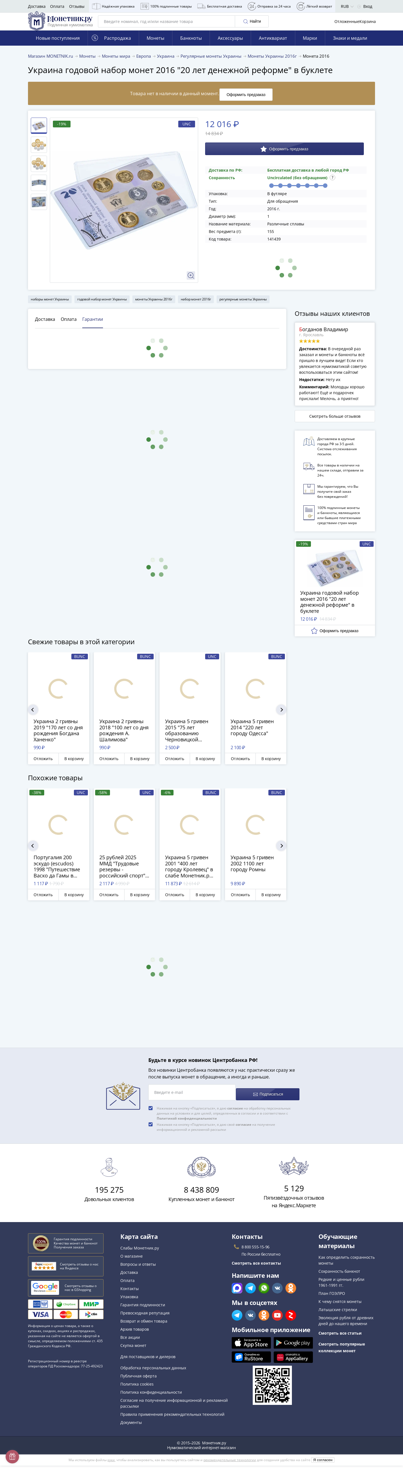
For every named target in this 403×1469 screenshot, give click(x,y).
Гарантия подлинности (142, 1308)
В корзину (74, 766)
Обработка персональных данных (153, 1371)
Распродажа (111, 48)
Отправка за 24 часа (269, 6)
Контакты (129, 1292)
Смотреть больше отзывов (334, 423)
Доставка (37, 6)
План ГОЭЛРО (331, 1296)
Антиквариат (273, 48)
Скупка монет (133, 1348)
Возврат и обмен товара (143, 1324)
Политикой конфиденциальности (187, 1121)
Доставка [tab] (45, 326)
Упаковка (129, 1300)
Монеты (155, 48)
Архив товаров (134, 1332)
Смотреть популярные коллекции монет (341, 1351)
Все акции (130, 1340)
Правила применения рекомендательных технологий (172, 1417)
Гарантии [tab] (92, 326)
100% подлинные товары (166, 6)
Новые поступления (58, 48)
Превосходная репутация (145, 1316)
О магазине (131, 1259)
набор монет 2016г (196, 306)
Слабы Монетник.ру (139, 1251)
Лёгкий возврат (314, 6)
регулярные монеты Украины (243, 306)
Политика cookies (137, 1387)
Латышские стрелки (337, 1313)
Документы (131, 1425)
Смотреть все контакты (256, 1266)
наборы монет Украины (50, 306)
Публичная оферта (138, 1379)
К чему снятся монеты (340, 1304)
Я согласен (322, 1463)
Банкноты (191, 48)
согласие (235, 1111)
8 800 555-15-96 (256, 1250)
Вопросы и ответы (138, 1267)
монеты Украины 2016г (153, 306)
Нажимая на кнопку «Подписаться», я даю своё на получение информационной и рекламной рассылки (216, 1130)
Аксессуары (230, 48)
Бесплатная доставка (219, 6)
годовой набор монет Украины (102, 306)
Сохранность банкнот (339, 1274)
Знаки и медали (350, 48)
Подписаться (267, 1097)
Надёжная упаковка (113, 6)
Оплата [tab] (69, 326)
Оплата (57, 6)
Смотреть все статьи (340, 1336)
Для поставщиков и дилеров (147, 1360)
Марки (310, 48)
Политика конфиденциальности (151, 1395)
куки (111, 1463)
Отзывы (77, 6)
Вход (364, 6)
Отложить (43, 766)
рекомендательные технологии (229, 1463)
